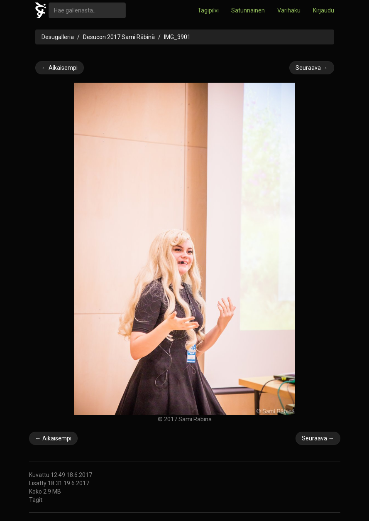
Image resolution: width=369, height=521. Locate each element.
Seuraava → (312, 67)
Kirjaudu (323, 10)
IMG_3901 (177, 37)
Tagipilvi (208, 10)
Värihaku (289, 10)
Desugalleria (58, 37)
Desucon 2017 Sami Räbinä (119, 37)
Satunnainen (248, 10)
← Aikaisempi (60, 67)
